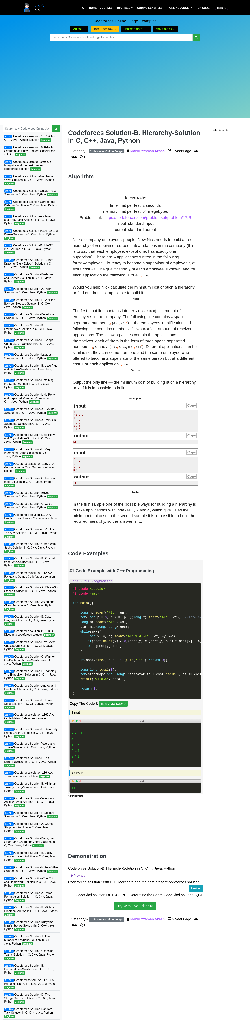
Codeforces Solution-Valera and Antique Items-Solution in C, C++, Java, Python (29, 802)
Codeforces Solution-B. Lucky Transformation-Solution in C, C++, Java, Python (30, 856)
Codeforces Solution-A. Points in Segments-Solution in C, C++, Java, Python (30, 424)
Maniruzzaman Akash (148, 151)
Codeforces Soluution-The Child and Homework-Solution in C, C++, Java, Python (30, 882)
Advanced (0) (165, 28)
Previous (77, 875)
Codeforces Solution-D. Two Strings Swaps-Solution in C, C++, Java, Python (30, 998)
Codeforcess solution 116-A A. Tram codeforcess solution (28, 774)
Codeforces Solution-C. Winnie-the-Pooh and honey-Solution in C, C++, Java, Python (29, 660)
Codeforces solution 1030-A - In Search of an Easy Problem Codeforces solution (29, 151)
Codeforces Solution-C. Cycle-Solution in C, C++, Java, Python (31, 505)
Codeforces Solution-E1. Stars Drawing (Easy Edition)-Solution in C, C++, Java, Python (28, 263)
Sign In (221, 7)
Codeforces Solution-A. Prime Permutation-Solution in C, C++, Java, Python (28, 896)
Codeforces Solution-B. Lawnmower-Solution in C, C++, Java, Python (28, 329)
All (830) (79, 28)
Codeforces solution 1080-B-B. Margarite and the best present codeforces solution (28, 165)
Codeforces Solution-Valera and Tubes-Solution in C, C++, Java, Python (29, 747)
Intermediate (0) (136, 28)
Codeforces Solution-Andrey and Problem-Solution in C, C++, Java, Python (31, 689)
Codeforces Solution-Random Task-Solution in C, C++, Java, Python (28, 1013)
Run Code (203, 7)
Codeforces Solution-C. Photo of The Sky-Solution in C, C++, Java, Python (30, 533)
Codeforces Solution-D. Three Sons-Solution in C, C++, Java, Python (28, 704)
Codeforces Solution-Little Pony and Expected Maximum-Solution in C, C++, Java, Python (29, 398)
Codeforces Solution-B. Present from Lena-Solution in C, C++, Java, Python (29, 562)
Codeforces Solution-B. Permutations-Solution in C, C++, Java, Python (29, 969)
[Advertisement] (125, 75)
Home (93, 7)
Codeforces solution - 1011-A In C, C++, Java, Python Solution (30, 138)
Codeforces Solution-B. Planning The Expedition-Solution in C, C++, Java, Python (30, 674)
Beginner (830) (105, 28)
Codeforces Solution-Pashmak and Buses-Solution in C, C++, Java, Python (31, 234)
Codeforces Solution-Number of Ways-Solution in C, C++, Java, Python (29, 180)
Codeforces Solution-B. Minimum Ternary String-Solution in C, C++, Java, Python (30, 787)
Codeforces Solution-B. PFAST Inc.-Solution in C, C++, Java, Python (28, 249)
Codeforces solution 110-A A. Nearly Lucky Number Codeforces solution (31, 518)
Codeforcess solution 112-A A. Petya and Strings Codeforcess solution (29, 576)
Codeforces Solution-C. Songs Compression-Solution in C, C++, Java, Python (29, 344)
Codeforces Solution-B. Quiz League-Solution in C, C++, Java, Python (30, 620)
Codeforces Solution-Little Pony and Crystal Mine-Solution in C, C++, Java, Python (29, 438)
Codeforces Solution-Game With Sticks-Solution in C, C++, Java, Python (30, 547)
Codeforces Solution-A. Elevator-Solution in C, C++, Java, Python (31, 411)
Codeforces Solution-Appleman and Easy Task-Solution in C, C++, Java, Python (30, 220)
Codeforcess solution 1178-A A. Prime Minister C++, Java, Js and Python (30, 984)
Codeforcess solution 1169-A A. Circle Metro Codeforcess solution (29, 718)
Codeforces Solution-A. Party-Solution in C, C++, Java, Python (31, 290)
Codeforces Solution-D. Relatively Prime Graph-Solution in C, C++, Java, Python (30, 733)
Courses (106, 7)
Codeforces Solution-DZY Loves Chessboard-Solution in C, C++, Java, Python (29, 646)
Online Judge (179, 7)
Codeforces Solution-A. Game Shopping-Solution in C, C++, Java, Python (28, 827)
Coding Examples (149, 7)
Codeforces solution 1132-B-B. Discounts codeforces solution (29, 633)
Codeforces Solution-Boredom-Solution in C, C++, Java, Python (31, 316)
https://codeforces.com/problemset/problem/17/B (147, 217)
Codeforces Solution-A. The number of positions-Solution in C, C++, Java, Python (29, 940)
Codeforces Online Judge (106, 151)
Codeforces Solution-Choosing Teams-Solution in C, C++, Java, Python (29, 954)
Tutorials (122, 7)
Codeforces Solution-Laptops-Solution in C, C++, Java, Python (31, 356)
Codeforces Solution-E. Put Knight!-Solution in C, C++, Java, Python (30, 762)
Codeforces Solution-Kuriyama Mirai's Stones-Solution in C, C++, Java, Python (29, 925)
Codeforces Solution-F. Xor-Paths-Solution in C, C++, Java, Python (31, 869)
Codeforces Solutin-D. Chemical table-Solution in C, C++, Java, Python (29, 482)
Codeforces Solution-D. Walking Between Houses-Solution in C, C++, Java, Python (29, 303)
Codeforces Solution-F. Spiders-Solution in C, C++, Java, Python (31, 814)
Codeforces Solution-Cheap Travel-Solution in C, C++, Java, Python (31, 192)
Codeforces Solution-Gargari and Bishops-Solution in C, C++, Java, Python (30, 205)
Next (195, 888)
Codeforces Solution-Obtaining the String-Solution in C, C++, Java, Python (29, 384)
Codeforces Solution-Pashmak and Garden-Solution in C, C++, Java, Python (28, 278)
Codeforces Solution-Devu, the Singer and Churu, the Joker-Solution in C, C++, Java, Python (29, 842)
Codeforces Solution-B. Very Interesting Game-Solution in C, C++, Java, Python (27, 453)
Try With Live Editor (113, 704)
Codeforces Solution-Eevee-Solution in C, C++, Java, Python (31, 494)
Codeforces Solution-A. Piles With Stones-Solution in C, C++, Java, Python (31, 591)
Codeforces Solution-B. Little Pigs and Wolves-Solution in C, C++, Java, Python (30, 369)
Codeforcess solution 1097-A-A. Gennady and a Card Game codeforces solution (29, 467)
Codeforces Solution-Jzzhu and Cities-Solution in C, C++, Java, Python (29, 605)
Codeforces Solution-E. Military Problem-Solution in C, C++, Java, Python (31, 911)
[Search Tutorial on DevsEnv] (83, 8)
